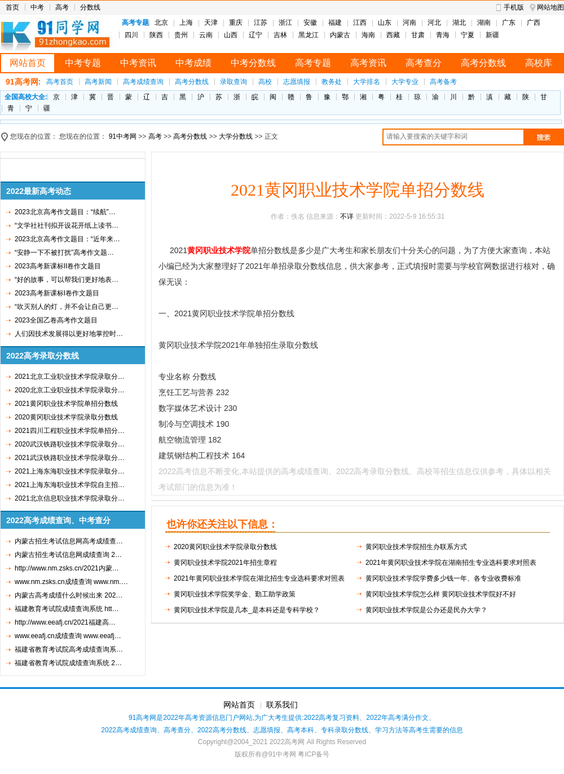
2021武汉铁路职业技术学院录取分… (70, 458)
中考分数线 (253, 63)
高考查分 (424, 63)
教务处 (331, 82)
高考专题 (313, 63)
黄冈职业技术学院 (218, 250)
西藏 (393, 35)
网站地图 (550, 7)
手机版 (514, 7)
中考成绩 (193, 63)
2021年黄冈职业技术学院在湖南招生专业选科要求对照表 (450, 563)
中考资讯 (138, 63)
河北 (434, 22)
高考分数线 (483, 63)
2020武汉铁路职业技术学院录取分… (70, 444)
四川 (131, 35)
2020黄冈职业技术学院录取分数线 (66, 417)
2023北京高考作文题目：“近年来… (67, 239)
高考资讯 (368, 63)
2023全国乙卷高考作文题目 (56, 320)
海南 (368, 35)
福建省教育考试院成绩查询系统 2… (68, 663)
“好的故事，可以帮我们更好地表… (66, 280)
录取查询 (233, 82)
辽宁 (255, 35)
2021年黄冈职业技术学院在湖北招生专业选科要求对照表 (259, 578)
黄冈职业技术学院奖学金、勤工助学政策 (235, 594)
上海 (186, 22)
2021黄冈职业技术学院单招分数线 (66, 404)
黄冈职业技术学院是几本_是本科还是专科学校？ (247, 610)
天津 (211, 22)
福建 (335, 22)
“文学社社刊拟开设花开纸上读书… (66, 225)
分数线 (90, 7)
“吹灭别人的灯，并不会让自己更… (66, 307)
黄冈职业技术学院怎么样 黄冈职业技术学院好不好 (440, 594)
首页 (12, 7)
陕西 (156, 35)
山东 (384, 22)
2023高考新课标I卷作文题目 (57, 293)
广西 (533, 22)
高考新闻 (98, 82)
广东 (508, 22)
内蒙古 (340, 35)
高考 (62, 7)
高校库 (538, 63)
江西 (360, 22)
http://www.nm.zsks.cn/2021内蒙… (67, 568)
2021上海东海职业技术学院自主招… (70, 485)
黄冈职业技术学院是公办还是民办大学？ (426, 610)
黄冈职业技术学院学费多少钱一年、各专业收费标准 (443, 578)
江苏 (260, 22)
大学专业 (404, 82)
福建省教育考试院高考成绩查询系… (69, 649)
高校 (265, 82)
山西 (230, 35)
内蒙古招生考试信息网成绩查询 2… (68, 555)
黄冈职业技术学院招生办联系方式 (416, 547)
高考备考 (443, 82)
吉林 (280, 35)
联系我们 (282, 704)
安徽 (310, 22)
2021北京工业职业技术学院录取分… (70, 377)
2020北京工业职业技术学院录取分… (70, 390)
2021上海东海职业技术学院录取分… (70, 471)
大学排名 (366, 82)
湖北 (459, 22)
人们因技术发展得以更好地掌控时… (69, 334)
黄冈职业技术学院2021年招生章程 (225, 563)
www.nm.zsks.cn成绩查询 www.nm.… (71, 582)
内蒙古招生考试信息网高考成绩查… (69, 541)
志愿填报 (296, 82)
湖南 (484, 22)
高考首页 (59, 82)
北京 (161, 22)
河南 (409, 22)
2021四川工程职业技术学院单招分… (70, 431)
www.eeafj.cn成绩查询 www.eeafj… (68, 636)
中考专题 (83, 63)
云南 (206, 35)
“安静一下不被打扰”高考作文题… (64, 252)
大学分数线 (236, 136)
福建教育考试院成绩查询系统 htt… (67, 609)
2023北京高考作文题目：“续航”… (65, 212)
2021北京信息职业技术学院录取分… (70, 498)
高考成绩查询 (143, 82)
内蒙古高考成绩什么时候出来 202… (68, 595)
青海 (443, 35)
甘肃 (418, 35)
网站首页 (28, 63)
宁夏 (467, 35)
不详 (347, 216)
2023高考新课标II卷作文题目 (58, 266)
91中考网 (122, 136)
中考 (37, 7)
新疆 (492, 35)
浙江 (285, 22)
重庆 (236, 22)
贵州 (181, 35)
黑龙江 (308, 35)
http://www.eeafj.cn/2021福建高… (65, 622)
